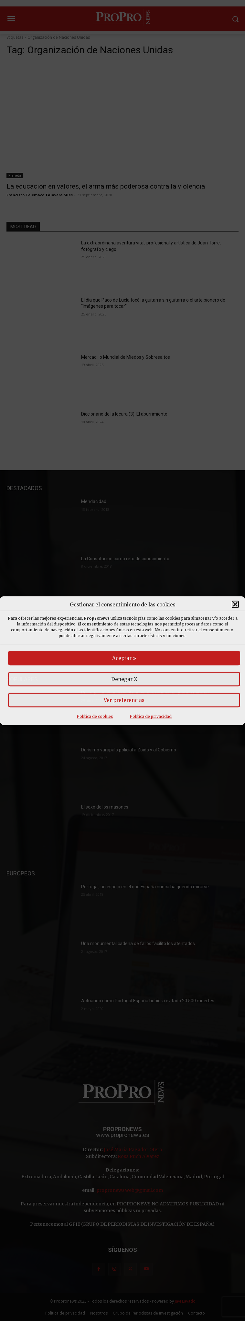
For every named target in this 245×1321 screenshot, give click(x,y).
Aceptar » (124, 658)
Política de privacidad (151, 716)
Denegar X (124, 679)
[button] (235, 604)
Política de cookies (95, 716)
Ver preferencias (124, 700)
